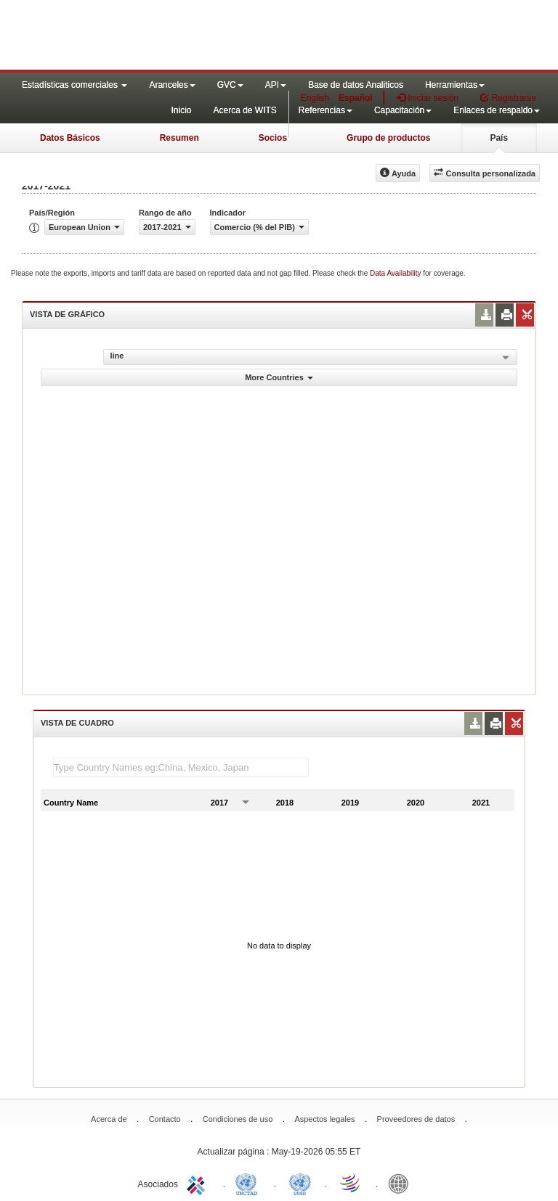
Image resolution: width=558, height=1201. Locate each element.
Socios (273, 138)
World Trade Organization (350, 1182)
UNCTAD (249, 1182)
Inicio (181, 110)
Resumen (179, 138)
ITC (198, 1182)
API (275, 85)
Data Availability (396, 273)
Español (356, 98)
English (315, 98)
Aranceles (172, 85)
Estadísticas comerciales (74, 85)
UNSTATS (300, 1182)
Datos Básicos (70, 138)
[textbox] (181, 767)
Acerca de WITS (244, 110)
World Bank (401, 1182)
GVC (230, 85)
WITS (145, 36)
